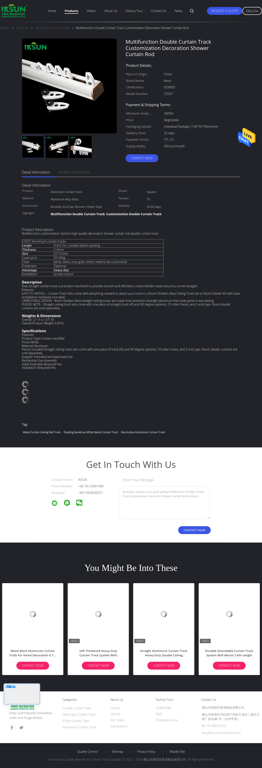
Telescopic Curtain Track (79, 714)
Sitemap (117, 751)
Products (71, 11)
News (178, 11)
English (252, 11)
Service (115, 714)
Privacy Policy (146, 751)
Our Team (117, 720)
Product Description (74, 172)
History (115, 708)
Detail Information (36, 172)
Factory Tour (134, 11)
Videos (91, 11)
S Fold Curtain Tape (75, 721)
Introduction (119, 726)
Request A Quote (224, 11)
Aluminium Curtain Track (79, 727)
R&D (159, 714)
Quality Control (87, 751)
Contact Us (158, 11)
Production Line (167, 720)
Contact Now (142, 158)
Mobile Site (177, 751)
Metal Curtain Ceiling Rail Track (42, 432)
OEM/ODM (163, 708)
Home (52, 11)
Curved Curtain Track (76, 708)
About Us (110, 11)
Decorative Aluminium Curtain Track (143, 432)
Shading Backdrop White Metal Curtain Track (91, 432)
